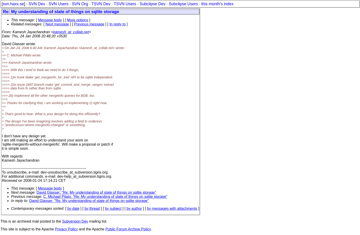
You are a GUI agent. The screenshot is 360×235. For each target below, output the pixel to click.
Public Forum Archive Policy (128, 229)
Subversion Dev (75, 221)
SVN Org (80, 4)
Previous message (89, 24)
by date (73, 208)
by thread (92, 208)
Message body (50, 20)
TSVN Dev (100, 4)
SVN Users (58, 4)
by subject (113, 208)
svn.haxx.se (13, 4)
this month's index (217, 4)
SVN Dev (36, 4)
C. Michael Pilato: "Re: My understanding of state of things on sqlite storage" (105, 197)
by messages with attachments (172, 208)
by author (134, 208)
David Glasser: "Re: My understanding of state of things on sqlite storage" (96, 192)
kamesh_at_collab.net (71, 32)
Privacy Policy (66, 229)
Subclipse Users (183, 4)
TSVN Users (125, 4)
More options (77, 20)
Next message (57, 24)
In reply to (118, 24)
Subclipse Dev (152, 4)
